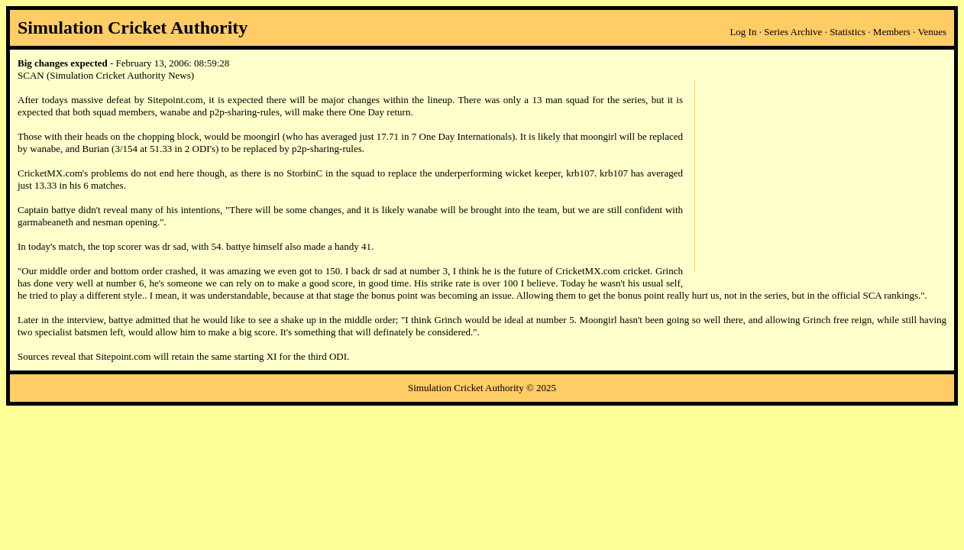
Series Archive (793, 31)
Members (892, 31)
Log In (742, 31)
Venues (931, 31)
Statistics (847, 31)
